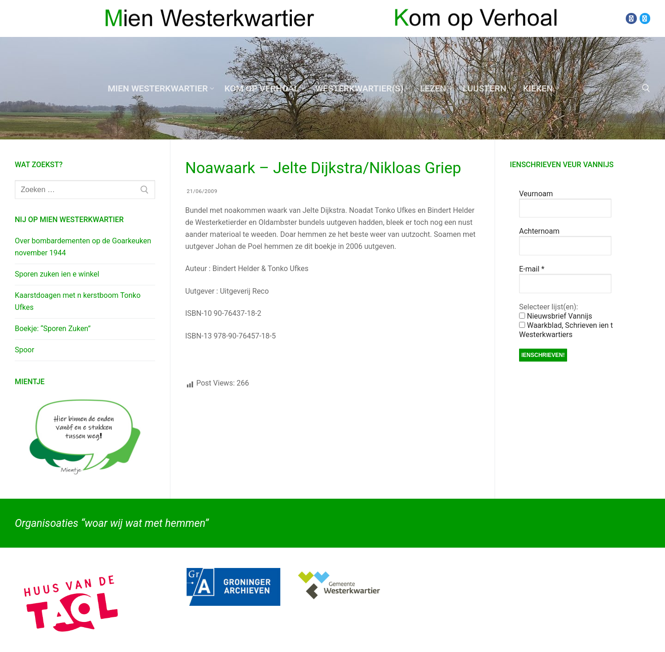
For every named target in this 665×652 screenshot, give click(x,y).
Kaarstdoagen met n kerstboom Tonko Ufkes (77, 301)
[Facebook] (631, 18)
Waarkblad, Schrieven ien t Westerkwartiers (566, 330)
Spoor (24, 349)
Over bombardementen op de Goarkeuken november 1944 (83, 246)
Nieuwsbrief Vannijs (555, 316)
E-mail (531, 269)
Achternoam (539, 231)
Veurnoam (536, 193)
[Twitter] (645, 18)
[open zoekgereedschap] (646, 88)
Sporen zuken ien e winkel (57, 274)
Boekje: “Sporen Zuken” (53, 328)
